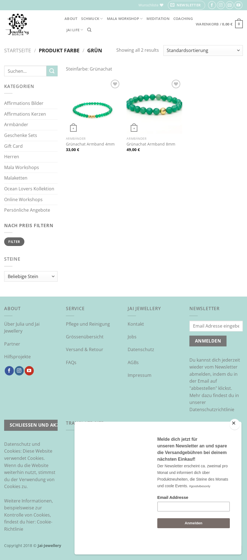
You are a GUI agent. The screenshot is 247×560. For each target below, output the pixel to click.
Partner (12, 344)
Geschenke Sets (20, 135)
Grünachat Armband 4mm (90, 144)
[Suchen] (89, 30)
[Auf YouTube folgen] (238, 5)
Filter (14, 241)
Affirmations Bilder (23, 103)
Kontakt (136, 324)
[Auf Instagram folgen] (221, 5)
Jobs (132, 337)
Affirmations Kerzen (25, 114)
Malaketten (15, 178)
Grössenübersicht (85, 337)
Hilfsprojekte (17, 357)
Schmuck (92, 18)
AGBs (133, 362)
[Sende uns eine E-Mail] (230, 5)
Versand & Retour (84, 349)
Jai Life (74, 29)
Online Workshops (23, 199)
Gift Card (13, 146)
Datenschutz (141, 349)
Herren (11, 157)
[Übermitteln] (52, 71)
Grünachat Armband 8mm (151, 144)
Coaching (183, 18)
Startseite (17, 50)
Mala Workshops (21, 167)
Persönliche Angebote (27, 210)
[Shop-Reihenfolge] (203, 50)
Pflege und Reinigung (88, 324)
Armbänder (16, 124)
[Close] (235, 439)
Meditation (157, 18)
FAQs (71, 362)
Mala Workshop (125, 18)
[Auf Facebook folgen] (212, 5)
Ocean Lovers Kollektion (29, 189)
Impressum (139, 375)
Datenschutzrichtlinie (211, 409)
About (71, 18)
